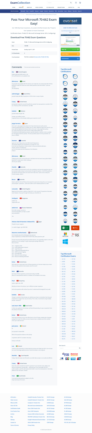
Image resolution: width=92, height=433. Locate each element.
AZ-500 (73, 281)
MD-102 (64, 268)
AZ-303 (63, 331)
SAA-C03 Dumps (68, 400)
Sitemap (13, 419)
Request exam (61, 7)
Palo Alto (75, 11)
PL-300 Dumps (67, 411)
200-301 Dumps (50, 400)
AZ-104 (63, 258)
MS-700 (63, 301)
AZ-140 (73, 286)
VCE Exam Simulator (68, 30)
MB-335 (64, 313)
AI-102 (63, 263)
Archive (12, 414)
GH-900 (73, 311)
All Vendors (13, 397)
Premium (21, 7)
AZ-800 (63, 291)
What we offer (14, 402)
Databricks (51, 11)
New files (29, 7)
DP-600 (73, 273)
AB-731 (63, 278)
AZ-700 (63, 276)
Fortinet (46, 11)
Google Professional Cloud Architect (36, 419)
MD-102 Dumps (50, 417)
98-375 (63, 338)
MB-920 (73, 331)
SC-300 (63, 266)
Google (41, 11)
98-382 (73, 328)
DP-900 (73, 303)
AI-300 (73, 318)
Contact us (71, 7)
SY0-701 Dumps (50, 397)
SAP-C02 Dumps (51, 405)
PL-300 (73, 263)
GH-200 (73, 313)
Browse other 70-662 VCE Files (41, 57)
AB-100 (73, 271)
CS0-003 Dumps (68, 417)
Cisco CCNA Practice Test (34, 408)
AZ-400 (63, 288)
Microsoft (23, 11)
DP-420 (63, 316)
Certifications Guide (15, 408)
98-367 (73, 336)
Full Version (70, 58)
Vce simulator (50, 7)
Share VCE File (14, 405)
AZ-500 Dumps (67, 419)
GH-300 (73, 291)
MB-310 (73, 301)
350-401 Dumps (68, 414)
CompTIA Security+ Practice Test (36, 397)
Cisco (27, 11)
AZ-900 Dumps (50, 414)
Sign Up (70, 49)
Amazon (37, 11)
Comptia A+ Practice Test (34, 402)
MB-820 (64, 311)
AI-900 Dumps (50, 402)
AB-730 (63, 273)
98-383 (73, 333)
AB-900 (73, 278)
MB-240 (64, 323)
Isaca (65, 11)
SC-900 (63, 283)
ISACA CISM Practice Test (34, 422)
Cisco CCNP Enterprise (33, 411)
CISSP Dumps (50, 422)
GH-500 (73, 321)
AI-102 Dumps (67, 408)
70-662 (23, 14)
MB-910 (64, 336)
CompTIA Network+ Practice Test (36, 400)
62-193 (73, 338)
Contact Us (13, 422)
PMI (56, 11)
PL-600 (73, 293)
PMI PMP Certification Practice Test (36, 417)
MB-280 (64, 303)
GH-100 (64, 326)
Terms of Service (15, 425)
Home (13, 7)
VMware (70, 11)
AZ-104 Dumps (67, 397)
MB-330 (64, 306)
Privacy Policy (31, 425)
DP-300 (63, 298)
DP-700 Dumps (67, 402)
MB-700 (64, 321)
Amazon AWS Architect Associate (36, 414)
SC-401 (73, 276)
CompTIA (32, 11)
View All (79, 11)
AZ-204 (73, 283)
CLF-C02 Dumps (51, 419)
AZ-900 (73, 266)
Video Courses (39, 7)
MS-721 (73, 308)
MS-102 (63, 271)
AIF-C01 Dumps (50, 408)
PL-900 (73, 296)
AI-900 (63, 261)
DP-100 (73, 306)
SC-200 (73, 268)
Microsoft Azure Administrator (35, 405)
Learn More (70, 54)
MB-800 (73, 298)
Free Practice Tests (15, 411)
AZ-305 (73, 261)
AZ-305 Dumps (67, 405)
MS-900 (63, 296)
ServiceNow (60, 11)
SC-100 (63, 281)
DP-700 (73, 258)
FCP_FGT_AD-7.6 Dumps (70, 422)
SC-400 (63, 328)
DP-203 (73, 326)
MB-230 (64, 308)
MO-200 (64, 333)
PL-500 (73, 316)
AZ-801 (63, 293)
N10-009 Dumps (51, 411)
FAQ (79, 7)
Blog (12, 417)
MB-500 (64, 318)
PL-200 (63, 286)
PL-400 (73, 288)
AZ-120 (73, 323)
